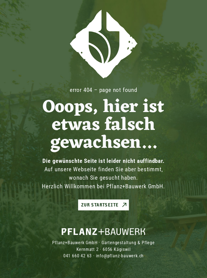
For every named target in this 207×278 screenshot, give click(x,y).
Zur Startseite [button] (100, 205)
